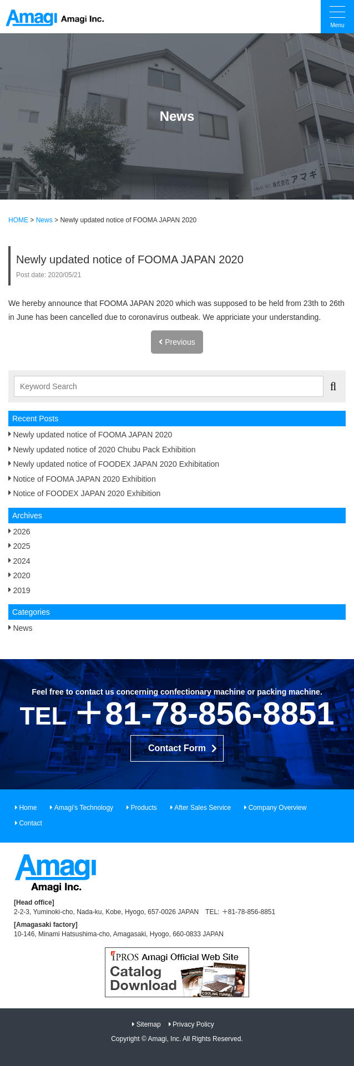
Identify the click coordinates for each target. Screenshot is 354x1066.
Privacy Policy (193, 1024)
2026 (21, 531)
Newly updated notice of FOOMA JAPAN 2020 (92, 434)
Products (143, 808)
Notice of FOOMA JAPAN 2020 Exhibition (84, 479)
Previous (177, 342)
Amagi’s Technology (83, 808)
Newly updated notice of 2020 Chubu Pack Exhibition (104, 449)
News (22, 628)
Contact (30, 823)
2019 (21, 590)
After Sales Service (202, 808)
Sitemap (148, 1024)
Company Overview (278, 808)
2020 (21, 575)
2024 (21, 561)
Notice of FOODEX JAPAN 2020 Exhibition (86, 493)
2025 (21, 546)
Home (28, 808)
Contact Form (177, 748)
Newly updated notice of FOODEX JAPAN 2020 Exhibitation (116, 464)
